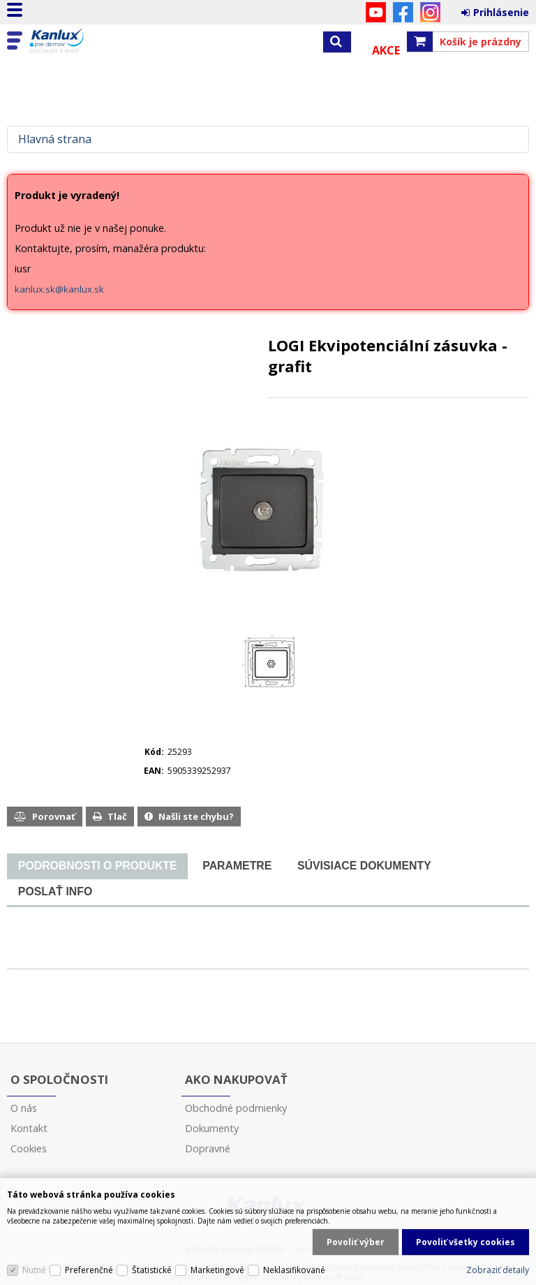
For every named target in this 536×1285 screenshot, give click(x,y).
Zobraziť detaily (497, 1270)
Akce (386, 50)
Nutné (34, 1270)
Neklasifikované (294, 1270)
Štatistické (152, 1270)
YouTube (376, 12)
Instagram (430, 12)
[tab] (97, 866)
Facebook (403, 12)
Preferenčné (89, 1270)
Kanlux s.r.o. (71, 41)
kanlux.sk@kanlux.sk (59, 289)
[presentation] (97, 866)
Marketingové (217, 1270)
